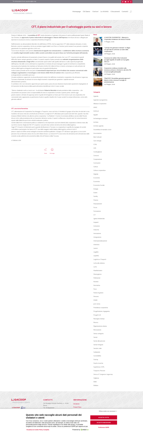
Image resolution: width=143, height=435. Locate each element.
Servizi (95, 337)
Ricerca (95, 322)
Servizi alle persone (99, 341)
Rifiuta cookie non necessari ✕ (108, 411)
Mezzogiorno (97, 274)
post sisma (96, 304)
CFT (39, 35)
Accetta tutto (103, 417)
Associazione (97, 133)
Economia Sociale (98, 185)
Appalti (95, 115)
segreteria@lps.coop (30, 1)
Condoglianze (97, 152)
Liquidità (96, 255)
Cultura (95, 166)
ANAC (95, 107)
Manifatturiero (97, 270)
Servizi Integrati (98, 344)
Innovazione (97, 233)
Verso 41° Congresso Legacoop (103, 374)
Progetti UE (97, 315)
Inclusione (96, 226)
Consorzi (96, 155)
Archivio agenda (98, 126)
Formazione (97, 211)
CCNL (95, 144)
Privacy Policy (77, 407)
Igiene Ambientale (99, 218)
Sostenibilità (97, 356)
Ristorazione (97, 330)
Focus (95, 207)
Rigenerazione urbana (100, 326)
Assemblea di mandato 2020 (102, 129)
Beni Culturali (97, 137)
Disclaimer (76, 404)
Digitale (95, 174)
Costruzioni (96, 163)
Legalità (95, 252)
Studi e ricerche (98, 363)
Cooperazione (97, 159)
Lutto (95, 267)
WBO (95, 382)
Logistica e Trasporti (99, 259)
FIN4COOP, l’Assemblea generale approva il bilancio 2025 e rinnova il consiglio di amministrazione (117, 80)
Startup (95, 359)
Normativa (96, 285)
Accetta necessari (104, 422)
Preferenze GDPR (103, 427)
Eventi (95, 192)
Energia (95, 189)
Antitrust (96, 111)
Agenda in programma (100, 100)
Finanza (95, 200)
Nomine (95, 281)
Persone (96, 296)
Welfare (95, 385)
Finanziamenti (97, 204)
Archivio (95, 122)
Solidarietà (96, 352)
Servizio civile (97, 348)
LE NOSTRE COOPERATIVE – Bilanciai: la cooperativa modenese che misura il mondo (117, 38)
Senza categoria (98, 333)
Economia (96, 178)
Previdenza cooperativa (100, 307)
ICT (94, 215)
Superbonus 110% (98, 367)
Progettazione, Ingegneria (101, 311)
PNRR (95, 300)
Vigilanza (96, 378)
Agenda (95, 96)
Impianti (95, 222)
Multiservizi (96, 278)
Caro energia (97, 141)
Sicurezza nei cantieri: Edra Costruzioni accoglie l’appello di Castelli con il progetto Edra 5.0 (116, 60)
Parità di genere (98, 293)
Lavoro (95, 248)
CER (94, 148)
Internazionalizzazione (100, 241)
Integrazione (97, 237)
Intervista (96, 244)
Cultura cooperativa (99, 170)
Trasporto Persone (99, 370)
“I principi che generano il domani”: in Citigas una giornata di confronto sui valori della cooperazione (117, 50)
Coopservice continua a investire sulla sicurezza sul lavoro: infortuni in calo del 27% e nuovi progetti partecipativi (117, 70)
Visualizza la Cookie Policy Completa (37, 429)
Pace (95, 289)
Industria (96, 230)
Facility (95, 196)
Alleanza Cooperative (99, 103)
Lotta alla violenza (99, 263)
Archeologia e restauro (100, 118)
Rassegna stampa (98, 319)
